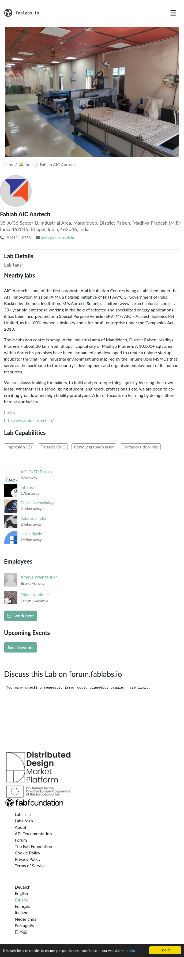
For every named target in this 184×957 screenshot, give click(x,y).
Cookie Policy (27, 852)
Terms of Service (30, 865)
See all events (20, 647)
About (21, 827)
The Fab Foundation (33, 846)
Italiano (22, 912)
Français (22, 906)
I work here (20, 615)
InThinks (28, 487)
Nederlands (25, 918)
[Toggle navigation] (173, 13)
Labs (8, 164)
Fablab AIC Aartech (58, 164)
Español (22, 899)
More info (128, 951)
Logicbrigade (31, 534)
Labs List (23, 814)
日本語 (21, 931)
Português (24, 925)
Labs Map (24, 820)
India (26, 164)
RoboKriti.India (33, 518)
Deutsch (23, 886)
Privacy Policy (28, 859)
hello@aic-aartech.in (57, 237)
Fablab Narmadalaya (38, 503)
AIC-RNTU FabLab (36, 472)
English (21, 893)
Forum (21, 839)
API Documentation (33, 833)
